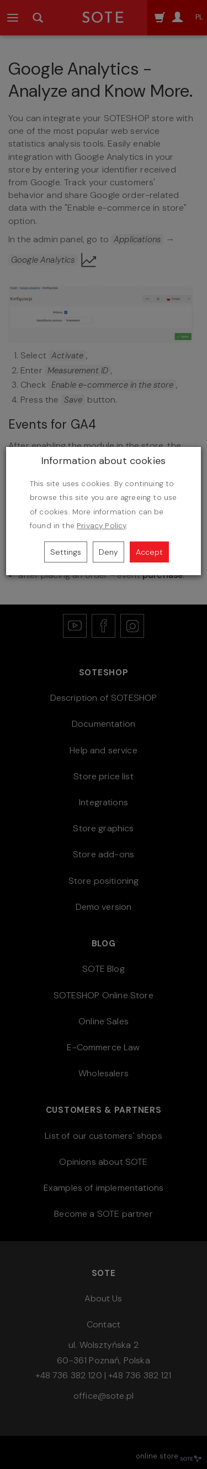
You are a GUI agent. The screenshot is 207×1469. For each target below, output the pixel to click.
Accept (149, 552)
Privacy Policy (101, 525)
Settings (65, 552)
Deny (108, 552)
